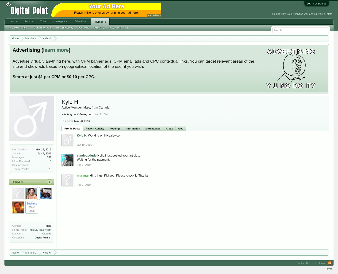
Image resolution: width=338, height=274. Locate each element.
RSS (330, 263)
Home (14, 21)
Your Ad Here (154, 15)
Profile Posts (72, 128)
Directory (99, 27)
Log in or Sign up (316, 3)
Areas (169, 128)
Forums (29, 21)
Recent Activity (95, 128)
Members (100, 21)
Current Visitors (43, 27)
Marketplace (153, 128)
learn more (56, 50)
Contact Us (302, 263)
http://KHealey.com (40, 229)
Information (133, 128)
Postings (115, 128)
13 (49, 161)
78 (49, 169)
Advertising (81, 21)
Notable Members (19, 27)
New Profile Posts (119, 27)
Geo (180, 128)
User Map (83, 27)
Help (314, 263)
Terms (328, 268)
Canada (46, 233)
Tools (43, 21)
